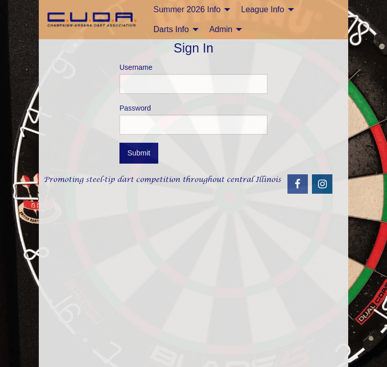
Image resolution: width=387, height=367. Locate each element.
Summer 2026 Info (187, 9)
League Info (262, 9)
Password (193, 119)
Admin (220, 29)
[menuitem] (189, 9)
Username (193, 78)
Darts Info (171, 29)
